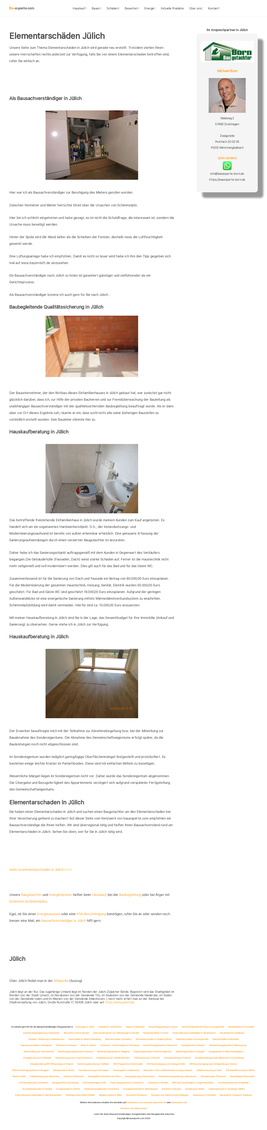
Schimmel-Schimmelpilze (28, 901)
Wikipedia (61, 981)
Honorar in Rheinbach (136, 1095)
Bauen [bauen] (96, 8)
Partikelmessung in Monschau (44, 1076)
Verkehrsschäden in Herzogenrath (192, 1039)
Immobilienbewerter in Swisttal (37, 1089)
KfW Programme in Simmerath (128, 1064)
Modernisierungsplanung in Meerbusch (177, 1076)
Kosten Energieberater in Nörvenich (160, 1045)
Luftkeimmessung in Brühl (208, 1070)
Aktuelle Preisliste (172, 8)
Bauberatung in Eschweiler (241, 1027)
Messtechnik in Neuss (63, 1070)
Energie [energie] (149, 8)
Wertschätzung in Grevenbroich (39, 1051)
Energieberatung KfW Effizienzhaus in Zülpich (51, 1064)
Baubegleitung (130, 895)
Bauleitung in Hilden (194, 1089)
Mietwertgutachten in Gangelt (190, 1051)
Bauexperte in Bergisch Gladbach (236, 1095)
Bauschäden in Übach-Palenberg (85, 1039)
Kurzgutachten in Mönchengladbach (225, 1051)
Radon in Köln (19, 1076)
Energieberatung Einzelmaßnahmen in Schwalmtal (219, 1058)
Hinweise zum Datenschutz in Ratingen (170, 1095)
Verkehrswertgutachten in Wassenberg (227, 1045)
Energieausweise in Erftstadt (37, 1058)
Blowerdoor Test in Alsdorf (76, 1033)
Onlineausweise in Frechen (147, 1058)
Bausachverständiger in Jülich (63, 921)
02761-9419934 (227, 158)
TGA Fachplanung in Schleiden (33, 1082)
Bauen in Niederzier (135, 1027)
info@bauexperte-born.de (227, 173)
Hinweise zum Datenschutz (133, 1108)
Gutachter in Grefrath (158, 1082)
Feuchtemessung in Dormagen (94, 1070)
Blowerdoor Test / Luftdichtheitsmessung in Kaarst (167, 1070)
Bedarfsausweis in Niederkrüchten (113, 1058)
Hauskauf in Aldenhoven (110, 1027)
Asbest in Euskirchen (74, 1076)
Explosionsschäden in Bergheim (36, 1045)
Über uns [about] (196, 8)
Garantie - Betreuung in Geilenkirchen (46, 1039)
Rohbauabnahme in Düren (155, 1033)
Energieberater (60, 895)
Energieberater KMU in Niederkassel (140, 1089)
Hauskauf (99, 895)
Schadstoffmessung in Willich (240, 1070)
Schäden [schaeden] (112, 8)
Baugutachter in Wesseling (65, 1082)
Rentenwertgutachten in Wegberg (113, 1051)
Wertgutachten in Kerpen (193, 1045)
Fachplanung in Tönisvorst (213, 1076)
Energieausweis (48, 914)
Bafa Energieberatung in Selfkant (93, 1064)
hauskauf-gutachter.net (154, 1102)
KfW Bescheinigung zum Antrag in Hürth (166, 1064)
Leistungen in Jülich (84, 1027)
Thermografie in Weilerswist (126, 1070)
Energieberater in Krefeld (68, 1089)
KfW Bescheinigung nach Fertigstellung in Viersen (213, 1064)
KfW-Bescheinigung (91, 914)
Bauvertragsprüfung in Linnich (163, 1027)
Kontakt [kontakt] (214, 8)
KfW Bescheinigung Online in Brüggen (30, 1070)
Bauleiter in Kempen (171, 1089)
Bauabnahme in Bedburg (232, 1033)
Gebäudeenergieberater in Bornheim (101, 1089)
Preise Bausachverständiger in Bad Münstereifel (38, 1095)
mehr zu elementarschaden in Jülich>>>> (40, 869)
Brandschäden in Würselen (226, 1039)
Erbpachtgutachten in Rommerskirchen (153, 1051)
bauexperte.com (134, 1102)
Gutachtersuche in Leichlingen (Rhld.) (226, 1089)
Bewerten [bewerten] (132, 8)
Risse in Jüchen (88, 1045)
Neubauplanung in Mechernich (139, 1076)
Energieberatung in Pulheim (177, 1058)
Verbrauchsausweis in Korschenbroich (73, 1058)
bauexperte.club (179, 1102)
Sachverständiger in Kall (94, 1082)
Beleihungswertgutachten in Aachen (75, 1051)
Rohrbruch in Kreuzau (66, 1045)
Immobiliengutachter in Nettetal (233, 1082)
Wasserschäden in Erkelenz (118, 1039)
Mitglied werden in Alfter (110, 1095)
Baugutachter (31, 895)
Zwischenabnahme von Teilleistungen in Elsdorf (116, 1033)
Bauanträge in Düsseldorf (242, 1076)
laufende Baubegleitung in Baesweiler (41, 1033)
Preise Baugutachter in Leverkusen (126, 1082)
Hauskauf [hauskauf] (79, 8)
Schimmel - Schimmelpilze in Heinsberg (119, 1045)
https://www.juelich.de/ (119, 1002)
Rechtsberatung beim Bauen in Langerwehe (203, 1027)
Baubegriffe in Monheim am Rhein (104, 1076)
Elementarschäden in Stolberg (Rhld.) (154, 1039)
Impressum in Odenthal (204, 1095)
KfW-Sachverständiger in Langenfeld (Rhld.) (193, 1082)
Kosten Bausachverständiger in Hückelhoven (194, 1033)
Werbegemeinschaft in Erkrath (80, 1095)
